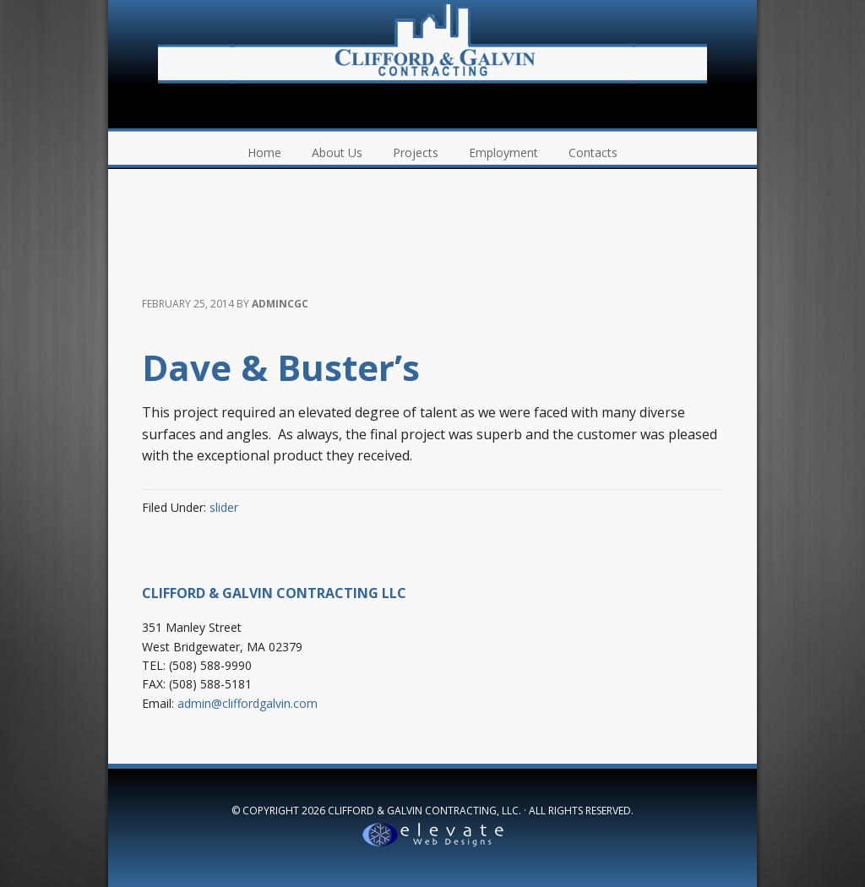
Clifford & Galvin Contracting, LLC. (424, 810)
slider (223, 507)
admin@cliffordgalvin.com (247, 703)
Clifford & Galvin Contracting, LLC (432, 42)
